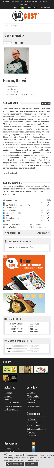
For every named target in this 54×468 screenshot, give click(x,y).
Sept (7, 215)
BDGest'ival (31, 435)
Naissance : (10, 94)
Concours (31, 432)
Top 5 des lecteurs (34, 422)
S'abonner (31, 403)
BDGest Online (31, 2)
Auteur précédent (12, 232)
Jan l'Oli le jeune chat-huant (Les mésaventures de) (17, 206)
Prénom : (9, 92)
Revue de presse (33, 406)
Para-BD (14, 43)
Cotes (35, 329)
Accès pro (44, 2)
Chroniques (9, 393)
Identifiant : (10, 87)
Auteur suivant (43, 232)
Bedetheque (17, 2)
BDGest (6, 2)
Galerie (20, 43)
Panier (19, 8)
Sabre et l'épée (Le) (13, 213)
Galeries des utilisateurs (36, 429)
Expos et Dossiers (11, 403)
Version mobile (26, 5)
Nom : (8, 89)
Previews (8, 396)
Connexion (45, 8)
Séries (19, 326)
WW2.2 (8, 220)
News (6, 399)
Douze (8, 202)
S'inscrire (32, 8)
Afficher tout (45, 103)
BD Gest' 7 (31, 393)
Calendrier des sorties (13, 406)
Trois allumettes (12, 218)
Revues (36, 324)
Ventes (36, 331)
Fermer (31, 463)
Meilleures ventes (11, 409)
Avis (35, 326)
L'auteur (7, 43)
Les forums (31, 419)
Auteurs (20, 331)
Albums (20, 324)
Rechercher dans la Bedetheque (11, 450)
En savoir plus (14, 463)
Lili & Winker (11, 210)
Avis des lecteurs (33, 426)
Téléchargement (33, 399)
